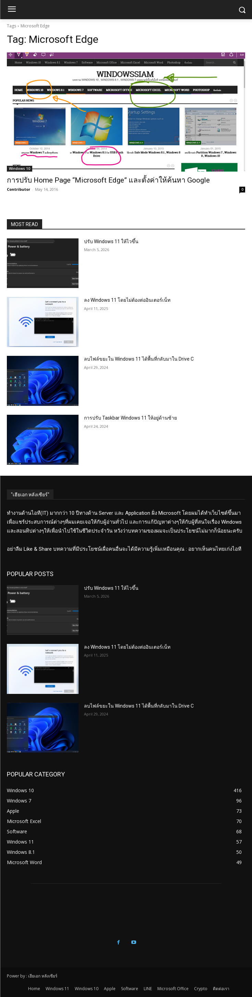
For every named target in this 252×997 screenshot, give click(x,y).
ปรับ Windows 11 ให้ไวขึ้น (111, 241)
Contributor (18, 189)
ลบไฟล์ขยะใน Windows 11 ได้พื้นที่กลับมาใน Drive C (139, 359)
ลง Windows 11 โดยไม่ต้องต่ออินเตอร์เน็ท (127, 300)
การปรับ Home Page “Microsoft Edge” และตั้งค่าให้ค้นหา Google (108, 180)
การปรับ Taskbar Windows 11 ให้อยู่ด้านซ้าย (130, 418)
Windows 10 (19, 168)
